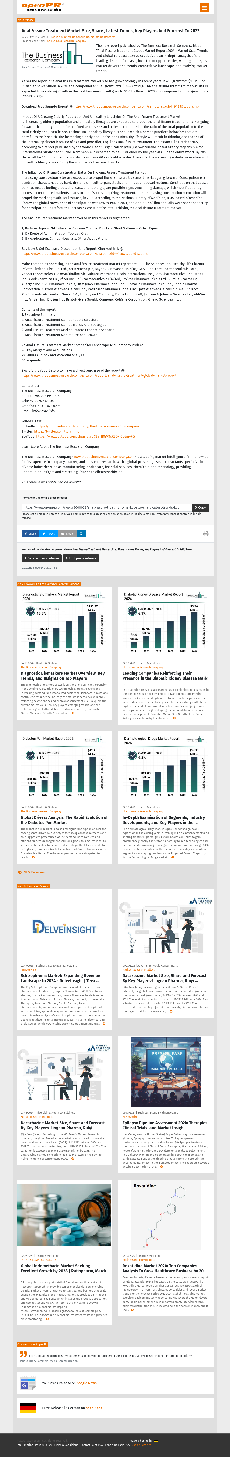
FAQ (19, 1444)
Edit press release (81, 558)
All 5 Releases (31, 872)
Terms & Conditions (66, 1444)
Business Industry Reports (139, 1259)
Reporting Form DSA (117, 1444)
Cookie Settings (141, 1444)
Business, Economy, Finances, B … (56, 965)
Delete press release (41, 558)
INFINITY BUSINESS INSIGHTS (38, 1259)
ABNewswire (28, 969)
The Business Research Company (66, 41)
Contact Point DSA (92, 1444)
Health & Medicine (47, 663)
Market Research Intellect (139, 969)
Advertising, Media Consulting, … (157, 965)
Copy (200, 507)
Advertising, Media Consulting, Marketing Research (84, 36)
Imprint (28, 1444)
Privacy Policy (43, 1444)
